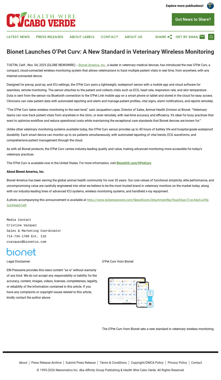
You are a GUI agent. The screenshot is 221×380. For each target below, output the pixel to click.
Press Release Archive (46, 363)
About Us (133, 37)
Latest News (18, 37)
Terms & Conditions (113, 363)
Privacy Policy (177, 363)
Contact (109, 37)
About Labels (82, 37)
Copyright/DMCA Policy (147, 363)
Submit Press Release (81, 363)
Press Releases (49, 37)
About (23, 363)
